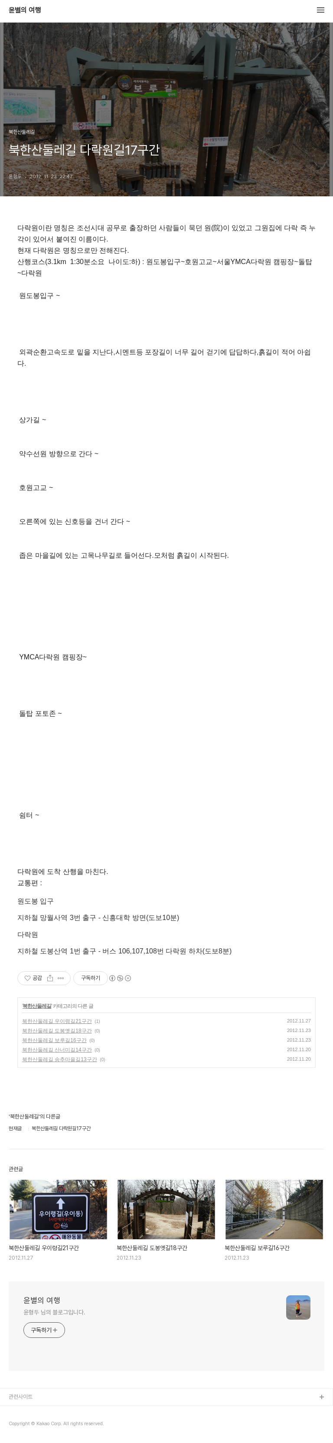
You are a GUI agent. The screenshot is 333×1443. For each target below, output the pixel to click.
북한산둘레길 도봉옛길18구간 (57, 1031)
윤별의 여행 (25, 10)
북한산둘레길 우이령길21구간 (57, 1021)
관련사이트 (21, 1396)
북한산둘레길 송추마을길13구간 (59, 1059)
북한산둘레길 (37, 1006)
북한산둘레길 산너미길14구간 (57, 1050)
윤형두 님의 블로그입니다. (54, 1312)
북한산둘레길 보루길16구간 (54, 1040)
